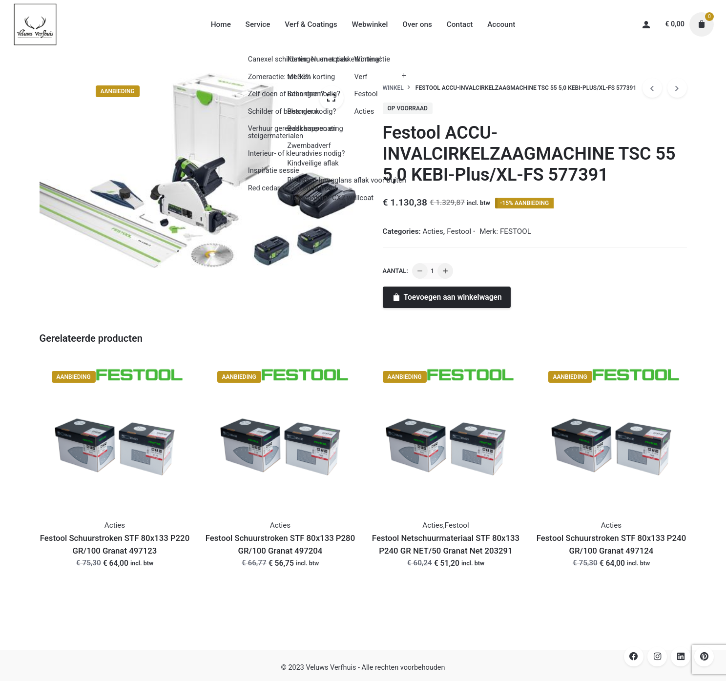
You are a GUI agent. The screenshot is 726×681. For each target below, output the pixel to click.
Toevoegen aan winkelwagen (447, 297)
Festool (459, 231)
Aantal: (395, 270)
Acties (432, 231)
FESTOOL (515, 231)
